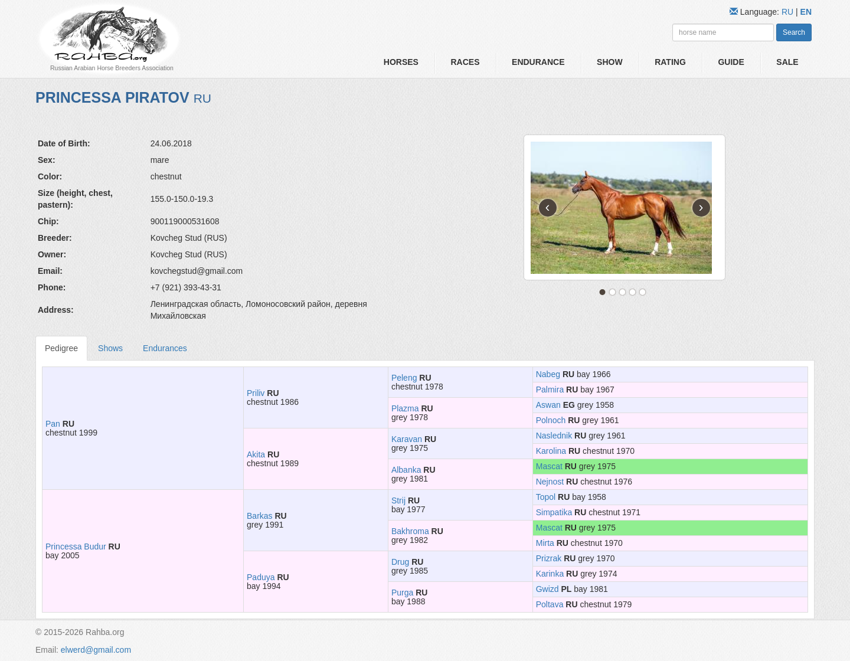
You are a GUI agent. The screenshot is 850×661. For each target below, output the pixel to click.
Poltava (550, 604)
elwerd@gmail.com (96, 650)
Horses (401, 62)
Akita (256, 454)
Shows (110, 348)
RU (789, 12)
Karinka (550, 573)
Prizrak (549, 558)
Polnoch (551, 420)
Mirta (545, 543)
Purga (402, 592)
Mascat (549, 466)
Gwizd (547, 589)
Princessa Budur (75, 546)
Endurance (538, 62)
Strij (398, 500)
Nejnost (550, 481)
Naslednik (554, 435)
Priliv (255, 393)
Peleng (404, 377)
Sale (787, 62)
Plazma (405, 408)
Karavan (406, 439)
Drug (400, 562)
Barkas (260, 516)
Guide (731, 62)
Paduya (260, 577)
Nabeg (548, 374)
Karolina (551, 451)
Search (794, 32)
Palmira (550, 389)
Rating (670, 62)
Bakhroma (410, 531)
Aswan (548, 405)
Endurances (165, 348)
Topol (545, 497)
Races (464, 62)
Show (610, 62)
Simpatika (554, 512)
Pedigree (61, 348)
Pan (52, 423)
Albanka (406, 470)
